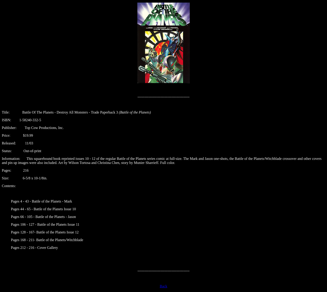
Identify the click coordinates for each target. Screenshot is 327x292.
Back (163, 286)
